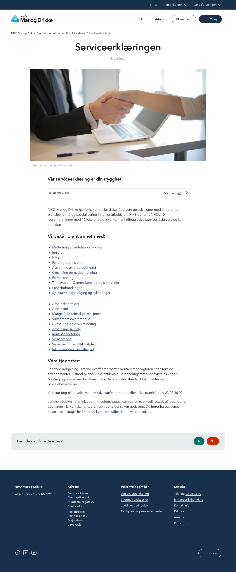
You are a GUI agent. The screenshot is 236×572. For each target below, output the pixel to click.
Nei (213, 441)
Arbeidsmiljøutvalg (66, 329)
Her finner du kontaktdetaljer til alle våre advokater (114, 412)
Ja (199, 441)
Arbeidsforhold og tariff (53, 33)
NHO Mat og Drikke (23, 33)
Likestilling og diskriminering (74, 324)
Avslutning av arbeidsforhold (74, 268)
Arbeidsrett (78, 33)
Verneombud (62, 339)
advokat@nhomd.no (112, 393)
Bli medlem (183, 19)
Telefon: (187, 494)
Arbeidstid (60, 309)
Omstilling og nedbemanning (74, 273)
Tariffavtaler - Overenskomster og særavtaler (85, 283)
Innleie (57, 252)
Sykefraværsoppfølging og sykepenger (81, 293)
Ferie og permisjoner (68, 263)
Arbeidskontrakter (65, 304)
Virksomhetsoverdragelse (71, 319)
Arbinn (159, 19)
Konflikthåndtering (66, 334)
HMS (55, 257)
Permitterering (63, 278)
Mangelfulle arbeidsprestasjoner (76, 314)
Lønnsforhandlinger (66, 288)
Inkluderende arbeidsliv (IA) (73, 349)
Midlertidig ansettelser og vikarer (77, 247)
